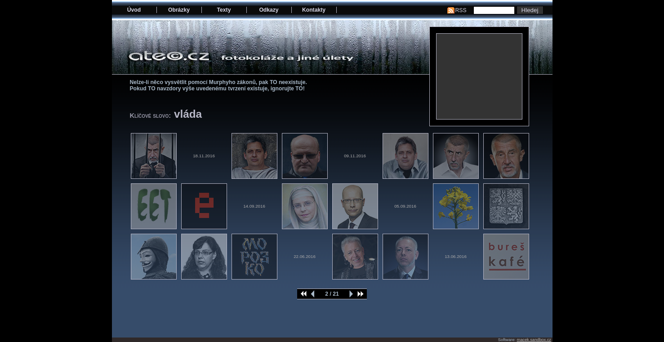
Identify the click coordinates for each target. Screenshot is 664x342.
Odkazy (268, 10)
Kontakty (313, 10)
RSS (461, 10)
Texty (224, 10)
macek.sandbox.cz (534, 340)
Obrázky (179, 10)
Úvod (134, 10)
